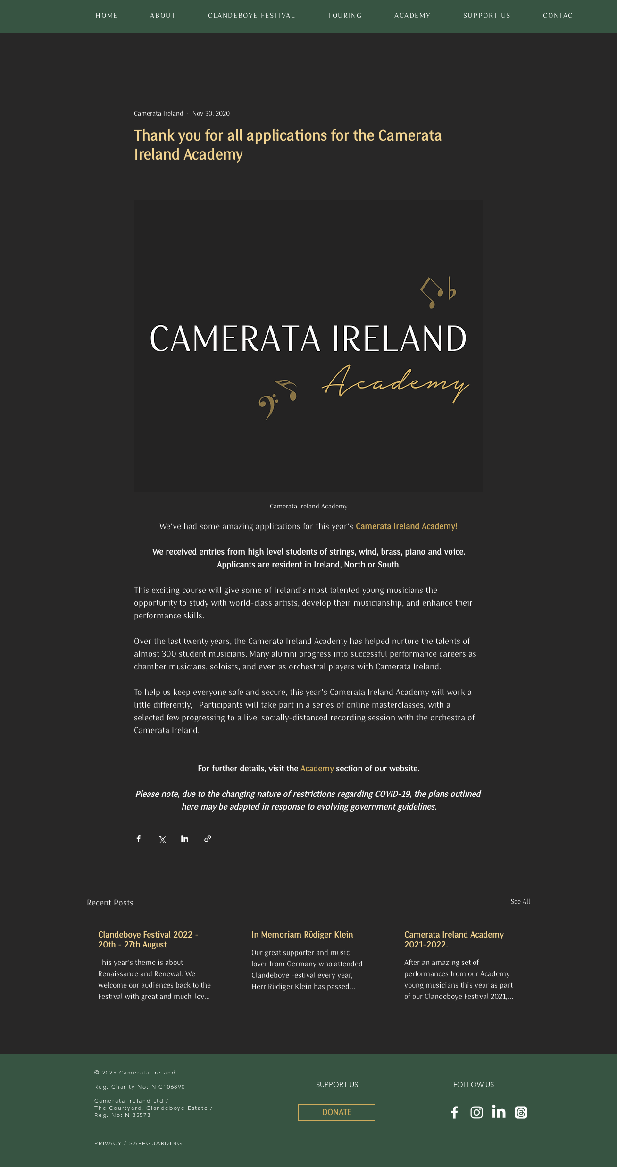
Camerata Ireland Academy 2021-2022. (453, 940)
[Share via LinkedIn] (184, 838)
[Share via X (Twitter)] (161, 838)
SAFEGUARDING (156, 1143)
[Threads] (521, 1112)
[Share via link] (207, 838)
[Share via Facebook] (138, 838)
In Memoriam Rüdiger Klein (302, 935)
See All (520, 901)
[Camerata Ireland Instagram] (476, 1112)
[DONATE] (336, 1112)
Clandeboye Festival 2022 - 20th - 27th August (148, 940)
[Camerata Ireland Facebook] (454, 1112)
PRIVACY (108, 1143)
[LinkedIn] (499, 1112)
